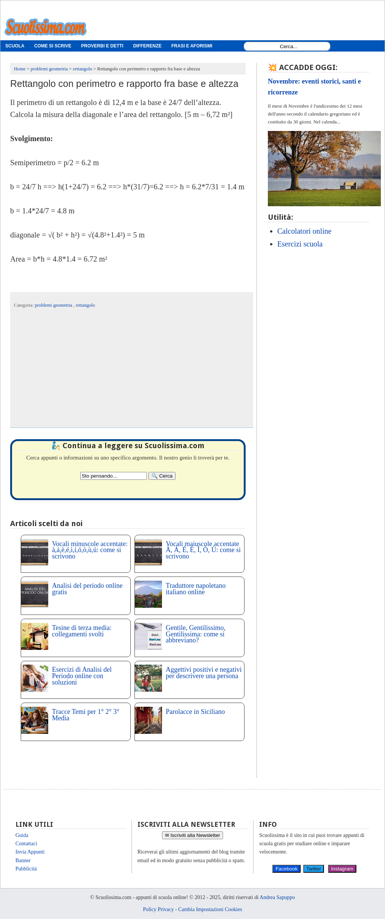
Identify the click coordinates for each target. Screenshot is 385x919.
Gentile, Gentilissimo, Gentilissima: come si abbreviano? (195, 634)
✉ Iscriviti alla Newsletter (192, 835)
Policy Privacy (158, 909)
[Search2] (113, 476)
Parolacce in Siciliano (195, 711)
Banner (23, 860)
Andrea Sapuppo (277, 897)
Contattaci (26, 843)
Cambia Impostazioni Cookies (210, 909)
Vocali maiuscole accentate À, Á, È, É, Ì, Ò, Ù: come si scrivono (203, 550)
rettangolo (85, 305)
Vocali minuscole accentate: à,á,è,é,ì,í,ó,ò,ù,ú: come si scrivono (90, 550)
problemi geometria (54, 305)
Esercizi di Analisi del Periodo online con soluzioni (82, 676)
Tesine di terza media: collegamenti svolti (82, 631)
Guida (21, 835)
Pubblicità (26, 869)
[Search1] (288, 46)
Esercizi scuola (300, 244)
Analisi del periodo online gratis (87, 589)
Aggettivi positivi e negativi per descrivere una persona (203, 673)
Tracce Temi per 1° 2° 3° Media (85, 715)
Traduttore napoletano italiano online (196, 589)
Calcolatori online (304, 231)
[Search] (162, 476)
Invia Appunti (29, 852)
